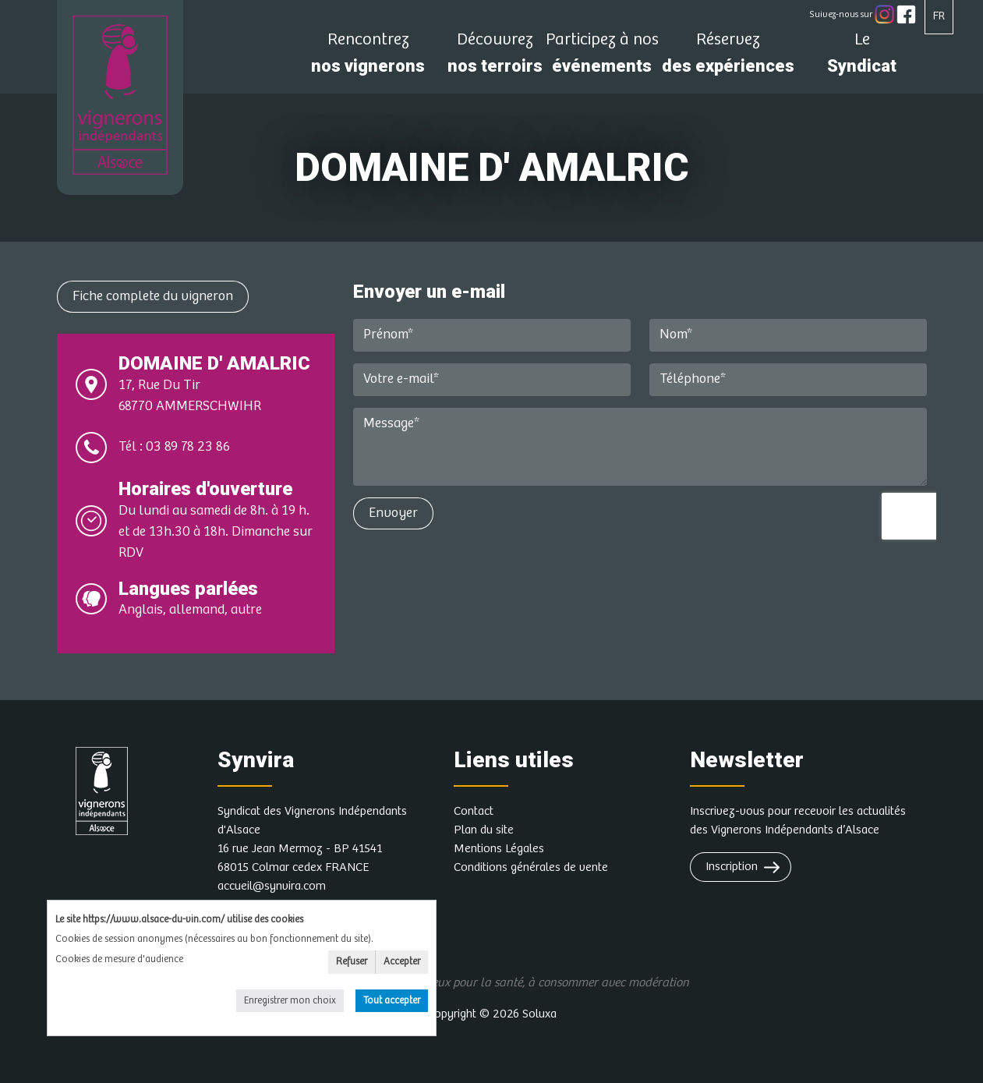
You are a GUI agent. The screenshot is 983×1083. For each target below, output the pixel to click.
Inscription (731, 866)
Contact (473, 811)
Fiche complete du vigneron (152, 296)
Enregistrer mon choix (290, 1001)
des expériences (728, 57)
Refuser (351, 962)
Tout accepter (391, 1001)
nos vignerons (368, 57)
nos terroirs (495, 57)
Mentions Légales (499, 848)
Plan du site (484, 830)
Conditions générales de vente (531, 867)
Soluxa (539, 1014)
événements (602, 57)
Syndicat (862, 57)
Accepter (402, 962)
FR (939, 16)
